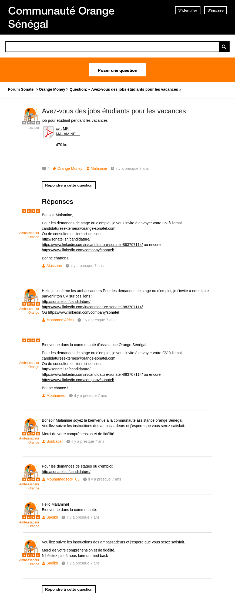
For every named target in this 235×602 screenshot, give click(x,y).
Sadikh (52, 517)
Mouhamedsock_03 (62, 479)
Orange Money (69, 168)
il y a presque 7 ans (87, 265)
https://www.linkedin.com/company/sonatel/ (78, 250)
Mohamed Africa (60, 320)
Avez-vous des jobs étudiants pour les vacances (114, 111)
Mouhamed (55, 395)
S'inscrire (215, 10)
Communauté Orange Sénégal (61, 17)
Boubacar (54, 441)
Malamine (99, 168)
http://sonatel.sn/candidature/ (66, 239)
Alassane (54, 265)
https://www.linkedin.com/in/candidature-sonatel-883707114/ (92, 244)
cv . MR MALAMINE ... (68, 131)
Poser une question (117, 70)
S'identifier (187, 10)
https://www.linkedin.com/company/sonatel (83, 312)
